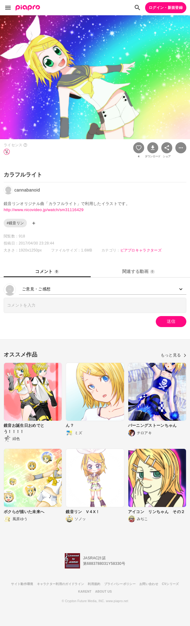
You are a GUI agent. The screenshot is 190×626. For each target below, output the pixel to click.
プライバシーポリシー (120, 584)
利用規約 (94, 584)
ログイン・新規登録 (166, 8)
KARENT (85, 591)
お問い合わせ (148, 584)
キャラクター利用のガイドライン (60, 584)
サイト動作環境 (22, 584)
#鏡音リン (15, 223)
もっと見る (173, 355)
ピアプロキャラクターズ (141, 250)
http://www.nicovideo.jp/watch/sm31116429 (44, 209)
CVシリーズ (170, 584)
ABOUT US (103, 591)
